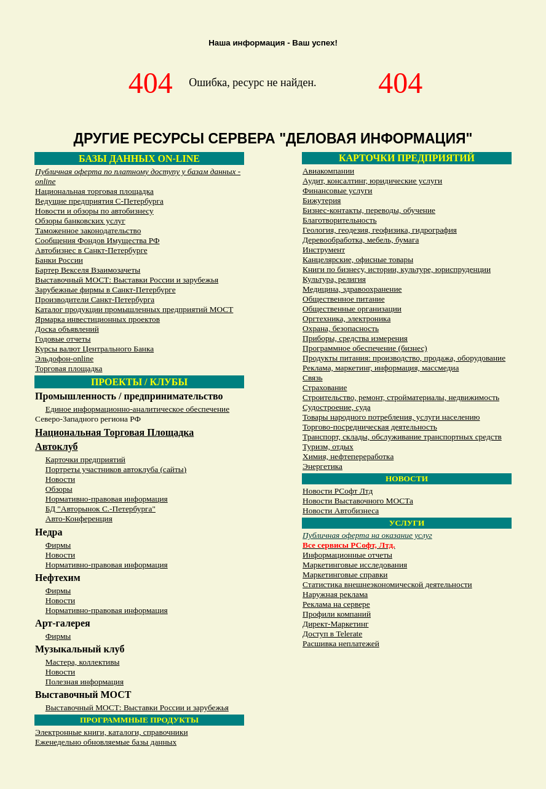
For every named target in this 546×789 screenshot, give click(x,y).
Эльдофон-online (64, 358)
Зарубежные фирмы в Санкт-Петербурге (105, 289)
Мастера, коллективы (83, 662)
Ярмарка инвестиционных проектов (97, 319)
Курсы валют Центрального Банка (94, 348)
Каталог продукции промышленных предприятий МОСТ (134, 309)
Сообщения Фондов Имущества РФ (97, 240)
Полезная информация (85, 681)
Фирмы (58, 545)
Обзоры (59, 489)
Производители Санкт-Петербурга (94, 299)
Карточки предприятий (85, 459)
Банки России (59, 260)
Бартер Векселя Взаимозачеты (87, 269)
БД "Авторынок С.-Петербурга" (101, 508)
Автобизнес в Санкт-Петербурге (91, 250)
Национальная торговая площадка (94, 191)
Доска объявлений (67, 329)
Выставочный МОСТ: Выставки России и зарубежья (126, 279)
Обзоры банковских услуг (80, 220)
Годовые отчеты (62, 338)
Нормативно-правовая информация (107, 498)
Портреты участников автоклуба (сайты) (116, 469)
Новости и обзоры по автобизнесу (94, 210)
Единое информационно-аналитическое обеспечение (137, 409)
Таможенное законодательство (88, 230)
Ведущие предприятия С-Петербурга (99, 201)
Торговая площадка (68, 368)
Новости (60, 479)
